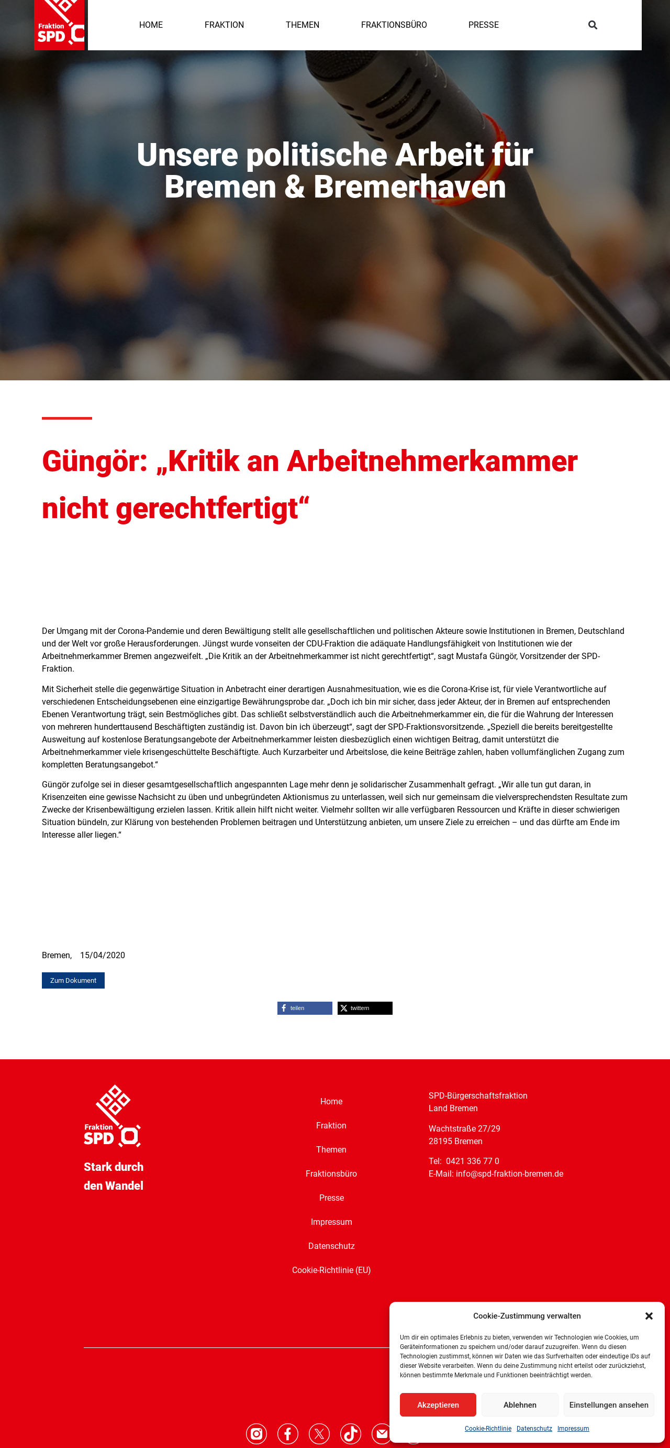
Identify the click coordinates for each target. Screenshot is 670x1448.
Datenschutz (534, 1428)
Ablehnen (520, 1405)
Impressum (573, 1428)
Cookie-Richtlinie (488, 1428)
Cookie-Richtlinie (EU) (331, 1270)
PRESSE (483, 25)
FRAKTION (224, 25)
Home (331, 1101)
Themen (331, 1149)
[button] (649, 1316)
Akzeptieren (438, 1405)
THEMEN (302, 25)
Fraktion (331, 1125)
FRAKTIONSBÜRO (394, 25)
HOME (151, 25)
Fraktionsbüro (331, 1173)
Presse (331, 1197)
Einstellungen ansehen (609, 1405)
